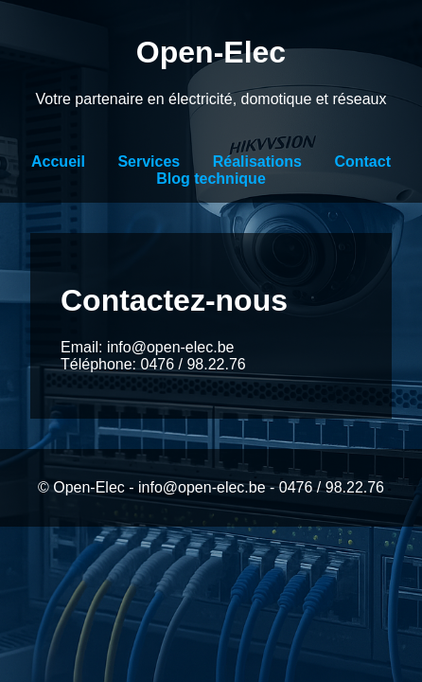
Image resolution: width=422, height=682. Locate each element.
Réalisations (257, 161)
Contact (362, 161)
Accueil (58, 161)
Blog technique (211, 178)
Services (148, 161)
